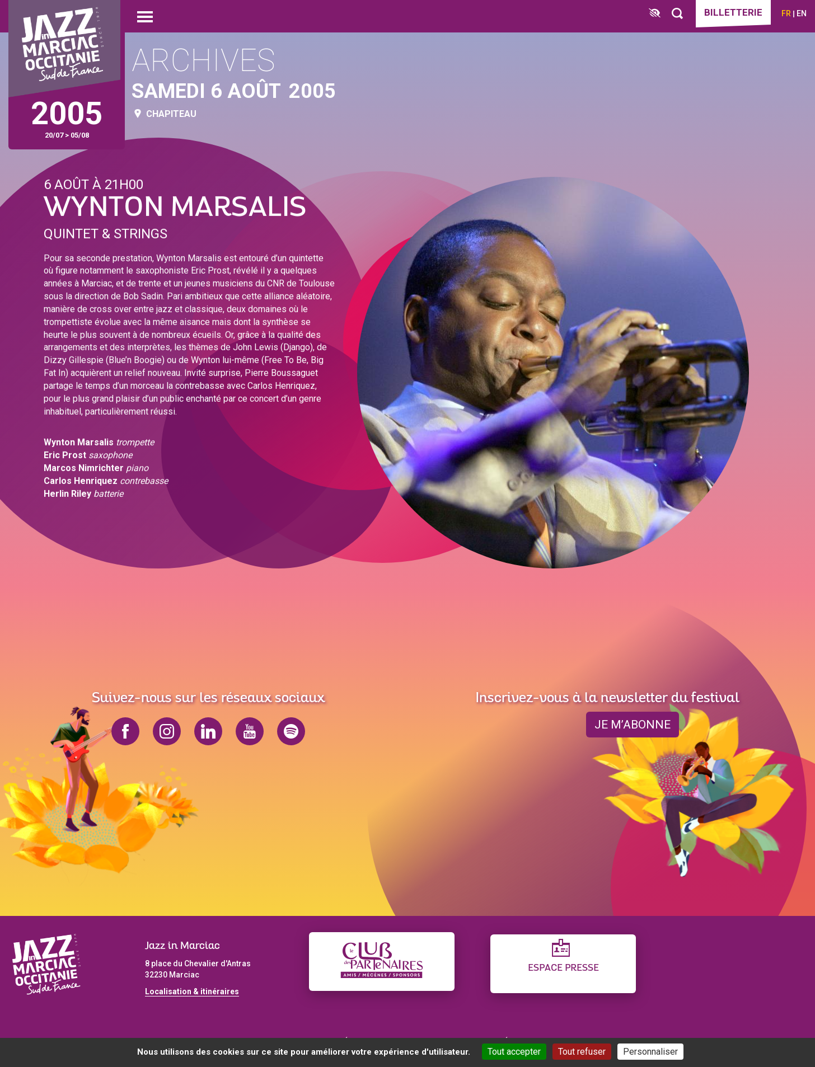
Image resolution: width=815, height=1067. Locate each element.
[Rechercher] (677, 14)
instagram (167, 731)
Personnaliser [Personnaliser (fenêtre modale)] (650, 1051)
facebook (125, 731)
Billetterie (733, 12)
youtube (250, 731)
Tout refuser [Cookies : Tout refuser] (582, 1051)
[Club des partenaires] (382, 961)
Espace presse (563, 968)
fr (786, 13)
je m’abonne (632, 724)
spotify (291, 731)
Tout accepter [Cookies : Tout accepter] (514, 1051)
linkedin (208, 731)
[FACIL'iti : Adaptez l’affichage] (655, 13)
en (802, 13)
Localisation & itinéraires (192, 991)
